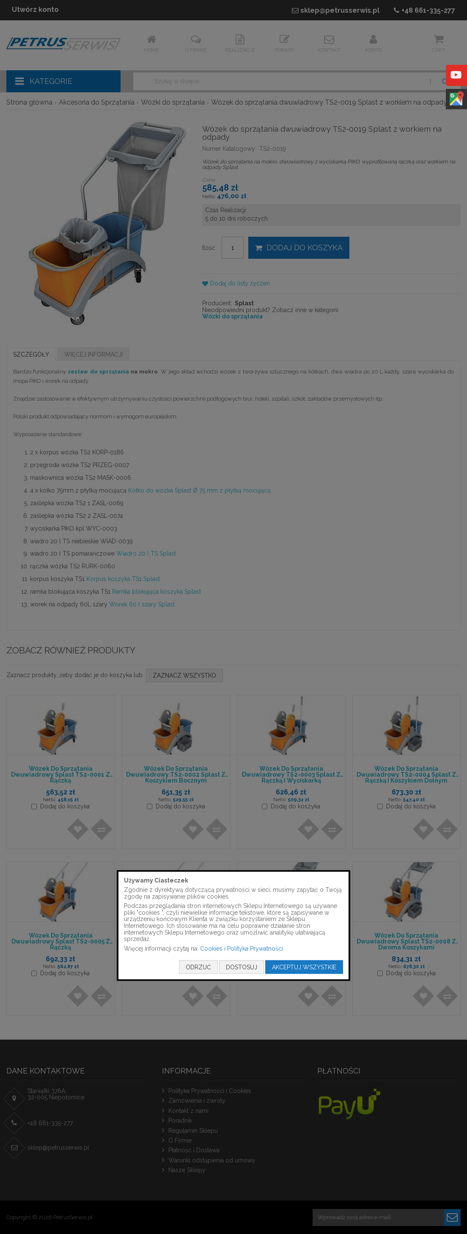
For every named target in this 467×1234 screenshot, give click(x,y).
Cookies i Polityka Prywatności (241, 948)
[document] (233, 925)
